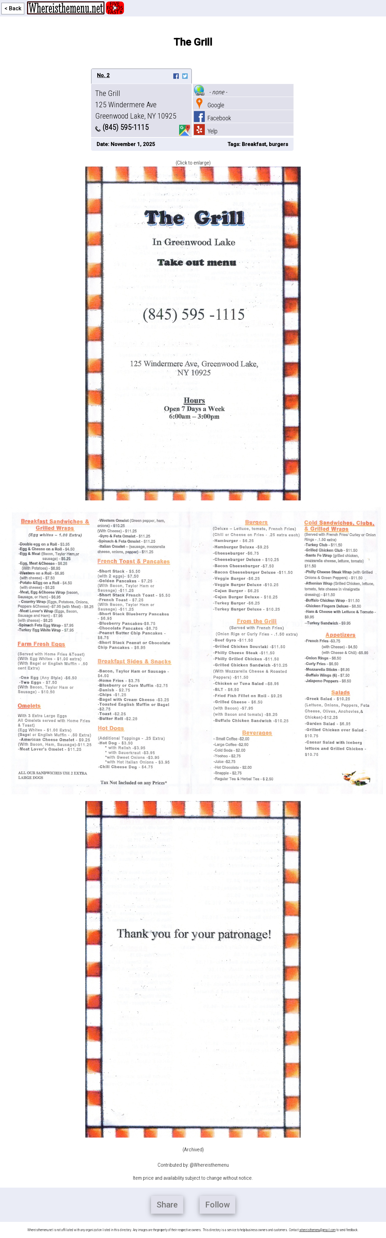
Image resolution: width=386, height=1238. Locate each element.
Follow (217, 1205)
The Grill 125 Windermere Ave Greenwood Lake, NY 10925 (135, 104)
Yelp (205, 131)
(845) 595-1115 (122, 127)
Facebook (212, 118)
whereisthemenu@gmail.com (317, 1230)
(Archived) (193, 1149)
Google (209, 105)
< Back (12, 8)
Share (167, 1205)
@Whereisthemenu (209, 1165)
